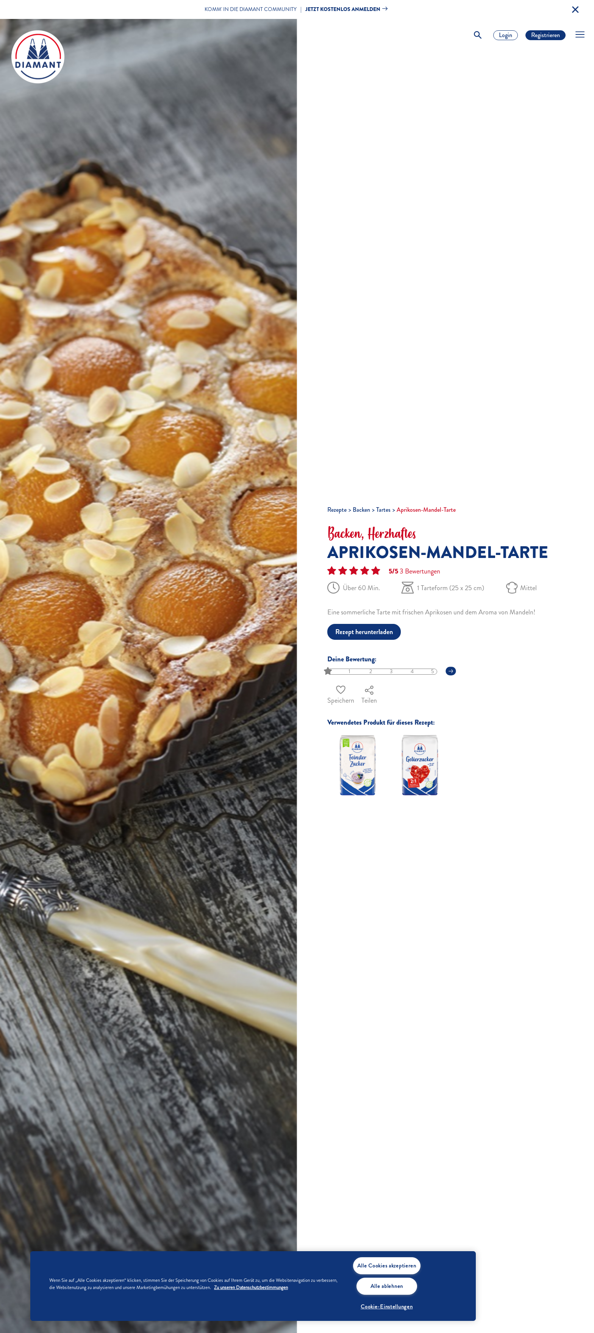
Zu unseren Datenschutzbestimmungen (251, 1287)
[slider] (328, 671)
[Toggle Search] (478, 35)
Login (505, 35)
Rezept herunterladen (364, 632)
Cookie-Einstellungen (387, 1306)
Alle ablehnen (386, 1286)
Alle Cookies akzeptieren (386, 1265)
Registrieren (545, 35)
